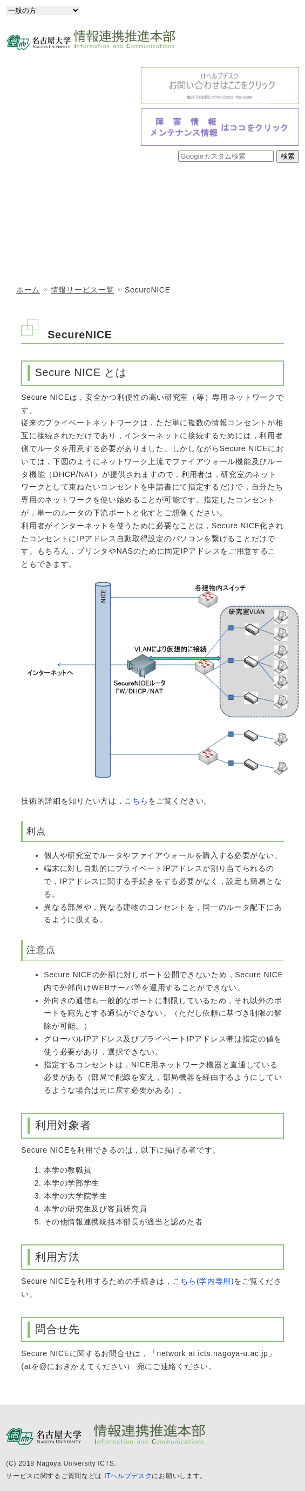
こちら (136, 800)
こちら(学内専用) (203, 1281)
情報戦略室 (77, 224)
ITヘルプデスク (128, 1476)
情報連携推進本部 (77, 190)
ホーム (28, 289)
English (277, 10)
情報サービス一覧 (220, 257)
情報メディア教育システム (77, 257)
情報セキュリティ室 (220, 224)
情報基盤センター (220, 190)
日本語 (229, 10)
